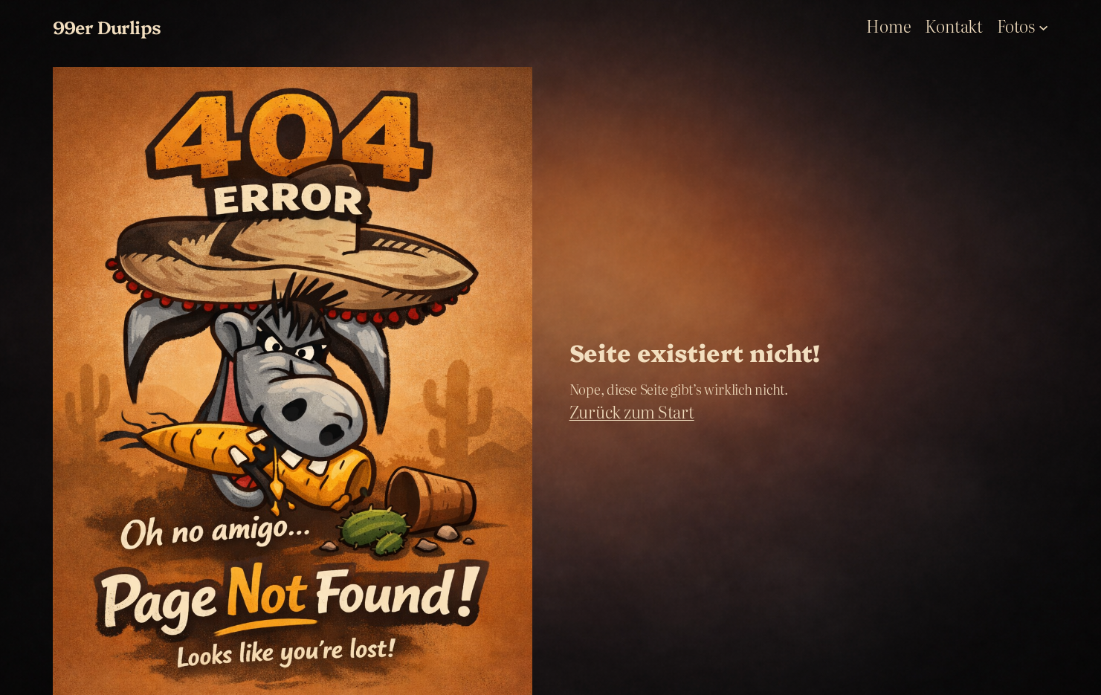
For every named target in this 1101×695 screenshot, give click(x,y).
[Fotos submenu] (1043, 26)
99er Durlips (107, 26)
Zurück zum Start (631, 411)
